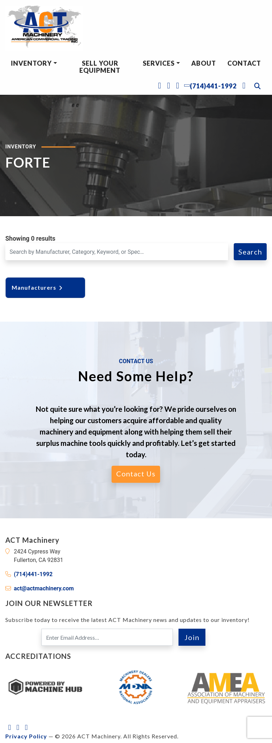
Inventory (31, 63)
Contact (244, 63)
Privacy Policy (26, 736)
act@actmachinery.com (44, 588)
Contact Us (135, 473)
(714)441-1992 (33, 574)
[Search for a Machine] (116, 251)
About (203, 63)
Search (250, 251)
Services (159, 63)
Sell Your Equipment (99, 66)
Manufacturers (37, 287)
